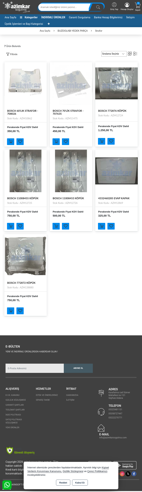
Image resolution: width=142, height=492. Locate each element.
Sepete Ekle (11, 142)
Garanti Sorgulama (79, 17)
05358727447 (115, 414)
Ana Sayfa (10, 17)
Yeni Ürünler (12, 428)
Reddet (63, 482)
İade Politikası (13, 416)
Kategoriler (29, 17)
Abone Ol (78, 369)
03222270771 (115, 418)
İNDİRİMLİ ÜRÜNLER (53, 17)
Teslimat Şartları (15, 411)
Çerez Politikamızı (97, 471)
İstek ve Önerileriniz (47, 396)
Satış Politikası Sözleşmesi (14, 422)
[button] (11, 54)
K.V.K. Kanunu (12, 396)
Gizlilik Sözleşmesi (16, 401)
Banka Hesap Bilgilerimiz (108, 17)
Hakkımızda (72, 396)
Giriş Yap (114, 6)
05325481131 (115, 410)
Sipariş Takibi (43, 401)
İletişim (130, 17)
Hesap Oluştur (127, 7)
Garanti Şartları (15, 406)
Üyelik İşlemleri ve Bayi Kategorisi (24, 23)
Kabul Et (80, 482)
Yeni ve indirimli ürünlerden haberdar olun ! (32, 352)
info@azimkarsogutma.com (113, 438)
